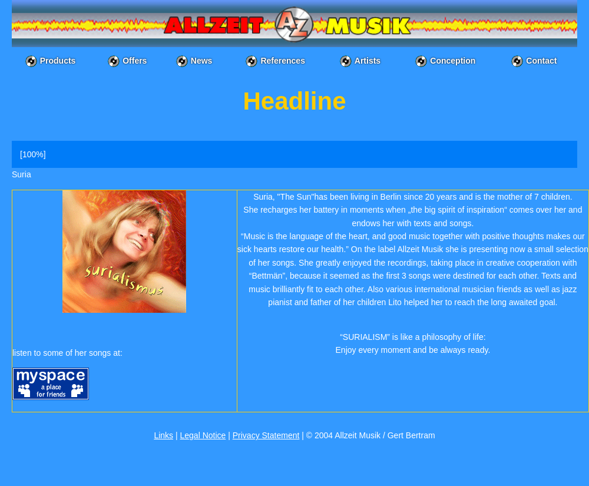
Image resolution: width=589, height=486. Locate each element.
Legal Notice (203, 435)
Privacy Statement (266, 435)
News (202, 60)
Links (163, 435)
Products (58, 60)
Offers (135, 60)
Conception (452, 60)
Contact (541, 60)
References (282, 60)
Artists (367, 60)
